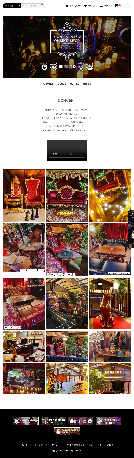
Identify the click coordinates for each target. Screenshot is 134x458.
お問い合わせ (106, 445)
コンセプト (26, 445)
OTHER (87, 83)
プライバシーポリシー (49, 445)
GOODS (62, 83)
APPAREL (48, 83)
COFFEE (74, 83)
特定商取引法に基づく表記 (80, 445)
